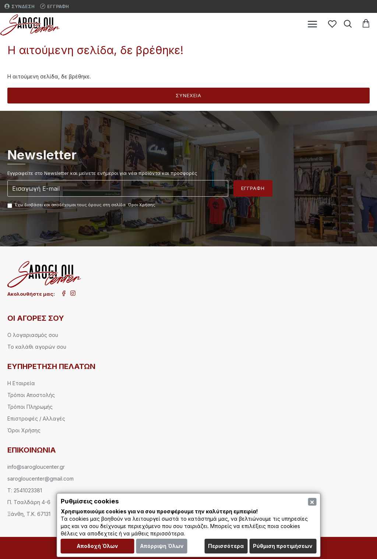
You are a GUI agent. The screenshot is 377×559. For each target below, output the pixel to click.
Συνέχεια (188, 95)
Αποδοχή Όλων (97, 546)
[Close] (312, 502)
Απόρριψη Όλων (162, 546)
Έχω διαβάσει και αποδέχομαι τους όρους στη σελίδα (81, 205)
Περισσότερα (226, 546)
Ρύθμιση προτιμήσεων (283, 546)
